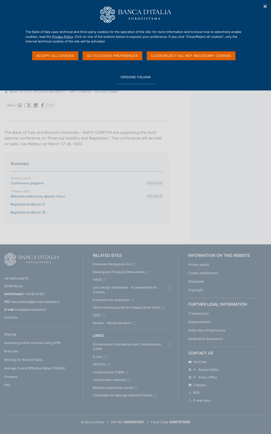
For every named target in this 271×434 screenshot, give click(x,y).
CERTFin (99, 364)
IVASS (97, 280)
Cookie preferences (203, 273)
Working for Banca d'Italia (23, 360)
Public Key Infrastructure (206, 330)
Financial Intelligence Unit (112, 264)
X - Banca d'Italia (203, 370)
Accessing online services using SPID (32, 343)
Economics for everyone (111, 300)
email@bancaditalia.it (30, 310)
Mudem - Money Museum (112, 323)
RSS (194, 393)
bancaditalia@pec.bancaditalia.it (35, 302)
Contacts (11, 317)
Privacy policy (198, 265)
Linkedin (197, 385)
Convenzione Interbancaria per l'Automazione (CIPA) (127, 346)
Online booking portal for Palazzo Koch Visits (126, 307)
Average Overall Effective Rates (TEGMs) (34, 368)
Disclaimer (196, 281)
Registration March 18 (28, 212)
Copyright (195, 290)
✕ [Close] (265, 6)
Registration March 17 (28, 204)
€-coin (98, 357)
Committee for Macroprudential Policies (122, 395)
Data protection (199, 322)
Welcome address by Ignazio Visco (38, 196)
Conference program (27, 183)
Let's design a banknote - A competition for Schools (125, 289)
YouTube (197, 362)
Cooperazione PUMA (108, 372)
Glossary (10, 377)
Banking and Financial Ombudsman (119, 272)
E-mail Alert (199, 400)
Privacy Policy (62, 37)
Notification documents (205, 339)
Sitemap (10, 334)
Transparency (198, 313)
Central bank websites (109, 380)
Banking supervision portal (113, 388)
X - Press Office (202, 377)
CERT (97, 315)
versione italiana (135, 79)
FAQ (7, 385)
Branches (11, 351)
